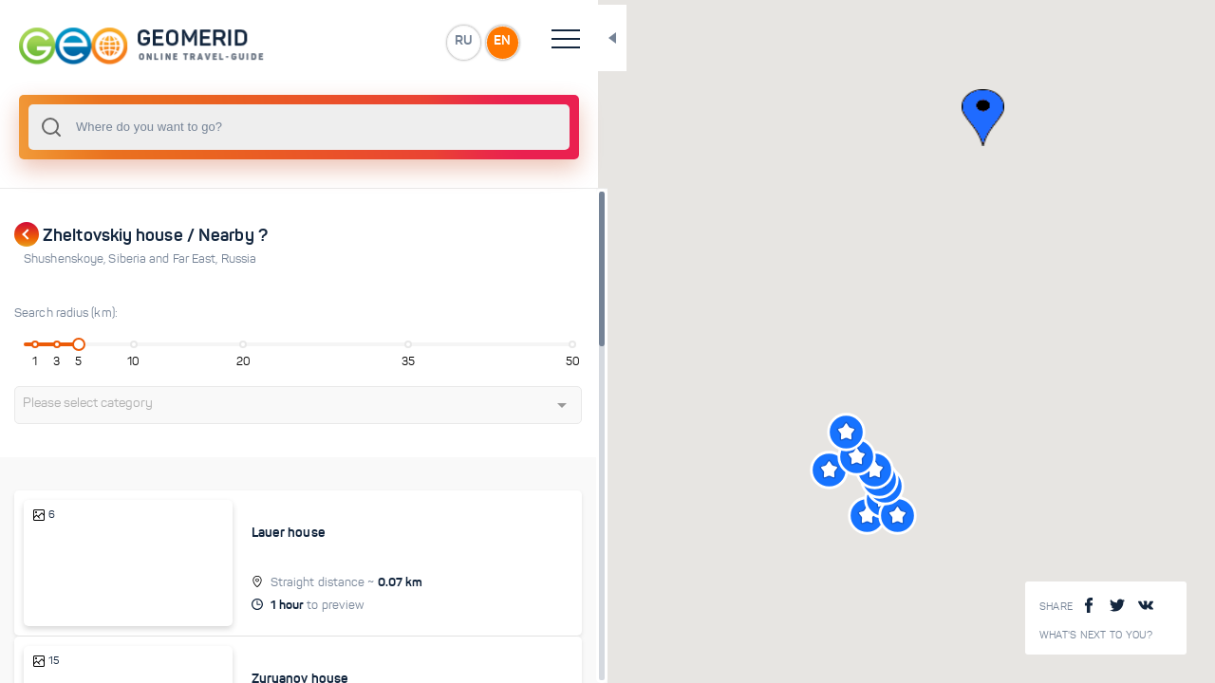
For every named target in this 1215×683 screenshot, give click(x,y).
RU (376, 41)
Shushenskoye (66, 259)
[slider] (70, 344)
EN (416, 41)
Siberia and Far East (164, 259)
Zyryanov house (266, 658)
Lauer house (255, 532)
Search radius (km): (66, 313)
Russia (239, 259)
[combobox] (256, 127)
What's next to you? (1096, 635)
